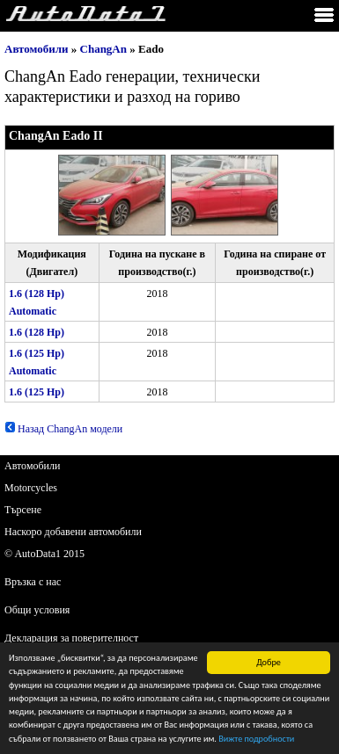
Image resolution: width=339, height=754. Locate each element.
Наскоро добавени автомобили (73, 532)
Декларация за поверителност (71, 638)
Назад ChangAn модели (63, 429)
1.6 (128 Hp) (36, 332)
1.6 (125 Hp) (36, 392)
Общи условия (37, 610)
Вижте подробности (256, 739)
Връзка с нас (32, 582)
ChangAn (103, 48)
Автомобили (36, 48)
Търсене (22, 510)
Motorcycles (30, 488)
